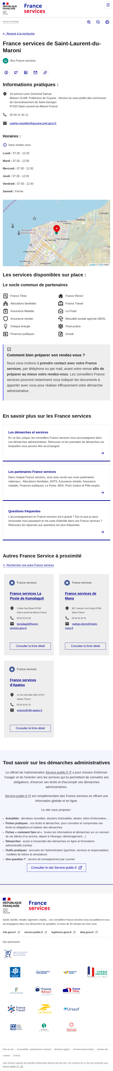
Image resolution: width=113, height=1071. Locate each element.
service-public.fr (34, 932)
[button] (56, 229)
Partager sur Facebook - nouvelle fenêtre (6, 72)
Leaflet (92, 264)
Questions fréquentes (24, 511)
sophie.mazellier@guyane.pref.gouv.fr (33, 123)
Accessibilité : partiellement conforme (34, 1049)
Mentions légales (62, 1049)
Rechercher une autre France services (30, 565)
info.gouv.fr (10, 932)
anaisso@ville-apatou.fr (29, 710)
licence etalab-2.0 (11, 1066)
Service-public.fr (57, 772)
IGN (101, 264)
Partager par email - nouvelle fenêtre (35, 72)
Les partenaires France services (32, 472)
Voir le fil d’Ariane (11, 21)
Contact (16, 1055)
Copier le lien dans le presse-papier (45, 72)
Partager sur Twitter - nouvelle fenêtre (16, 72)
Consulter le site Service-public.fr (54, 867)
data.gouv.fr (87, 932)
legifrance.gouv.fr (61, 932)
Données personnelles (83, 1049)
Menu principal (108, 4)
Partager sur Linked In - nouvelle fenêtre (25, 72)
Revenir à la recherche (21, 33)
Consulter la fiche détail (30, 646)
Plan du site (8, 1049)
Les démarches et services (28, 432)
